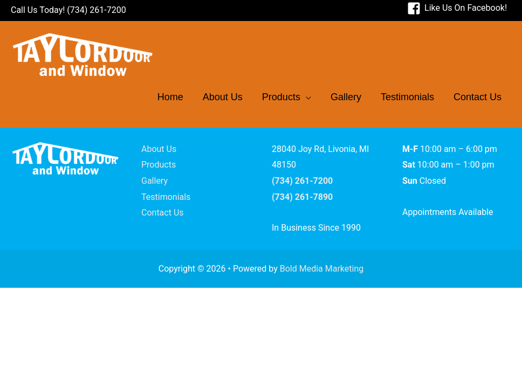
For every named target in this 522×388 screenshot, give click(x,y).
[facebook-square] (457, 8)
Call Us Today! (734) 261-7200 (68, 10)
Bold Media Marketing (322, 269)
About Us (158, 149)
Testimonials (165, 197)
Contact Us (162, 212)
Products (158, 165)
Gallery (154, 181)
